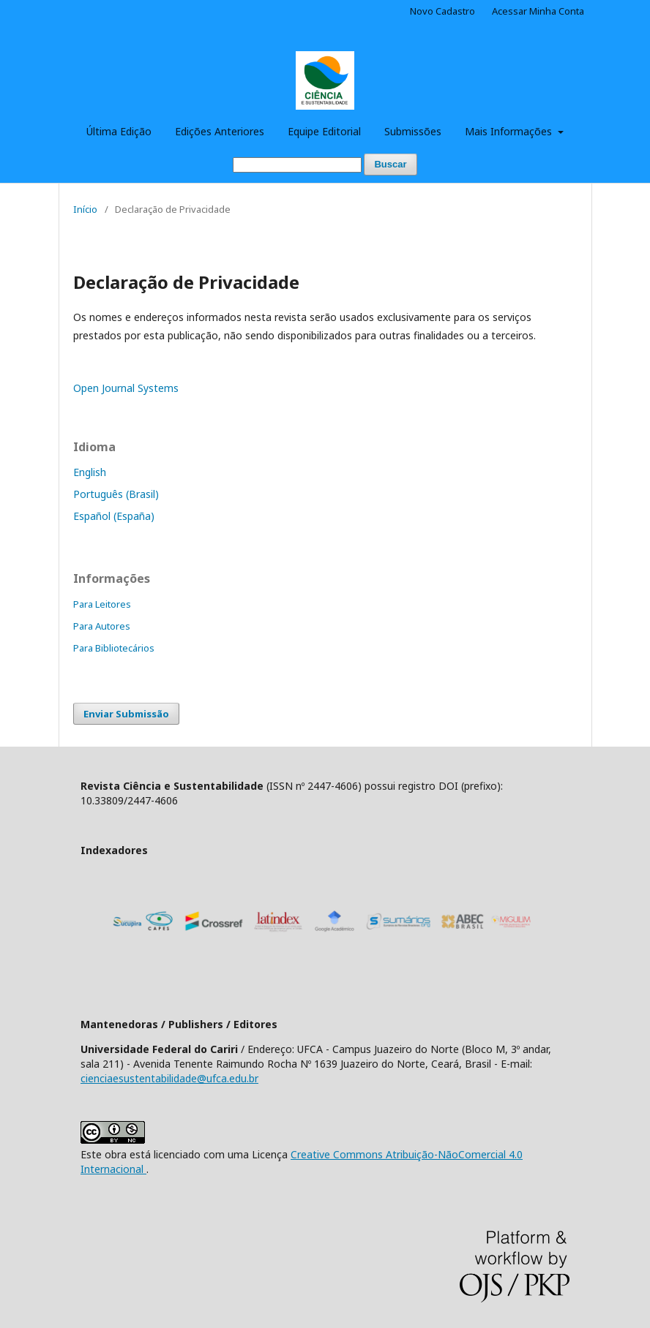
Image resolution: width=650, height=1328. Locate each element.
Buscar (390, 164)
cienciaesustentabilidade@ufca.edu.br (169, 1078)
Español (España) (113, 516)
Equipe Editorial (324, 131)
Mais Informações (510, 131)
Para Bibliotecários (113, 647)
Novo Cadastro (442, 11)
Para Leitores (102, 604)
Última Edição (119, 131)
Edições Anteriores (219, 131)
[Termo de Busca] (297, 165)
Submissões (412, 131)
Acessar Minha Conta (538, 11)
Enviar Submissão (126, 713)
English (89, 472)
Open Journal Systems (126, 388)
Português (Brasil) (116, 494)
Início (85, 209)
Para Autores (101, 626)
